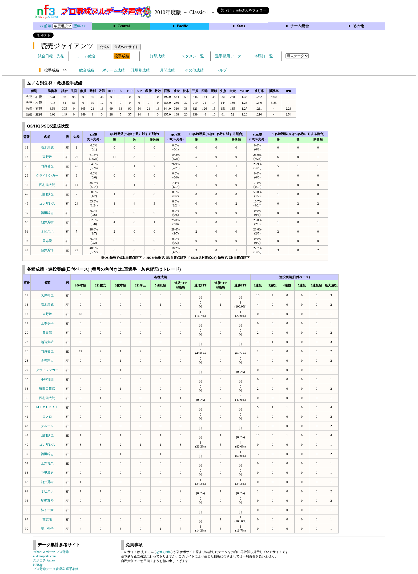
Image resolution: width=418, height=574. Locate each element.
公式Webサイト (126, 47)
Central (124, 26)
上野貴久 (47, 463)
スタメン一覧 (193, 56)
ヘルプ (221, 70)
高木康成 (47, 147)
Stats (241, 26)
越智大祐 (47, 342)
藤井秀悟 (47, 250)
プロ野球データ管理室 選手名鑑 (56, 569)
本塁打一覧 (263, 56)
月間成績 (167, 70)
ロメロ (47, 416)
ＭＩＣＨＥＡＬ (47, 407)
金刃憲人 (47, 360)
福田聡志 (47, 213)
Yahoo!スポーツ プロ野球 (51, 552)
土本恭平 (47, 323)
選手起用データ (228, 56)
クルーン (47, 426)
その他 (358, 26)
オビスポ (47, 231)
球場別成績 (140, 70)
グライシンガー (47, 175)
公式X (104, 47)
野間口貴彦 (47, 388)
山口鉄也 (47, 194)
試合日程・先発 (51, 56)
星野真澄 (47, 501)
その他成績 (194, 70)
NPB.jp (38, 565)
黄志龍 (47, 241)
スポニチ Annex (44, 560)
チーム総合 (299, 26)
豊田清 (47, 332)
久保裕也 (47, 295)
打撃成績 (157, 56)
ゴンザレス (47, 203)
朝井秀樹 (47, 222)
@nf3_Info (163, 552)
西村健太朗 (47, 185)
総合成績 (86, 70)
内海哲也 (47, 166)
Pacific (182, 26)
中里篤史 (47, 473)
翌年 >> (79, 26)
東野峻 (47, 157)
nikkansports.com (44, 556)
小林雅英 (47, 379)
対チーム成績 (113, 70)
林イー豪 (47, 510)
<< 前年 (46, 26)
